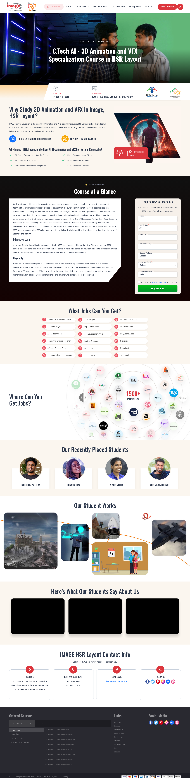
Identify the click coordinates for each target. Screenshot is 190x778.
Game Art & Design (17, 738)
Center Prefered (146, 271)
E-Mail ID (144, 234)
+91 (140, 228)
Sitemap (117, 752)
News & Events (119, 733)
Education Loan (119, 744)
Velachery (59, 760)
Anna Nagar (60, 740)
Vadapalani (60, 755)
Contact (149, 6)
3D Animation (15, 730)
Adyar (58, 729)
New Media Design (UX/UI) (20, 742)
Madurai (59, 765)
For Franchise (118, 6)
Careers (117, 741)
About (69, 6)
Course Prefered (147, 253)
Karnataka (104, 41)
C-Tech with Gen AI (22, 723)
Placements (83, 6)
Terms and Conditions (158, 282)
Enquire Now (167, 6)
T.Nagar (58, 750)
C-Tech (42, 723)
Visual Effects (15, 734)
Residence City (146, 244)
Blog (115, 748)
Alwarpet (59, 734)
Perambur (59, 745)
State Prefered (146, 262)
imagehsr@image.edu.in (116, 681)
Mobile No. (144, 225)
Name (143, 216)
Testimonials (100, 6)
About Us (117, 722)
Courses (55, 6)
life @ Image (135, 6)
